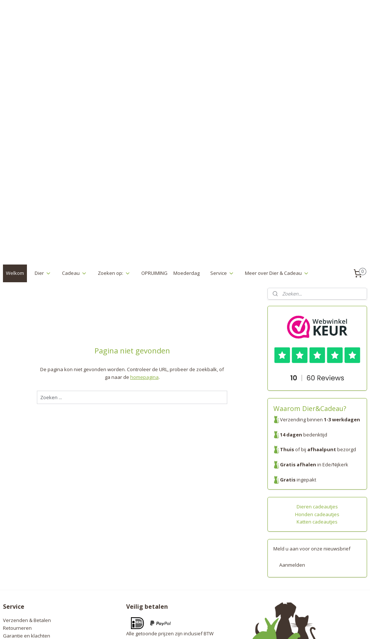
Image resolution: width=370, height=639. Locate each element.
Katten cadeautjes (317, 409)
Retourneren (17, 515)
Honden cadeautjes (317, 402)
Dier (43, 161)
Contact (11, 546)
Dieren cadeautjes (317, 394)
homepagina (144, 265)
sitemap (158, 625)
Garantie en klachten (26, 523)
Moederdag (186, 161)
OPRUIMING (154, 161)
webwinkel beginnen (201, 625)
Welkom (15, 161)
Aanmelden (292, 452)
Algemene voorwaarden (30, 538)
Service (222, 161)
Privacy (11, 531)
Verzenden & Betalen (27, 508)
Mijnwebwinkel (266, 625)
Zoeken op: (114, 161)
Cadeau (74, 161)
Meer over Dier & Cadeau (277, 161)
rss (173, 625)
